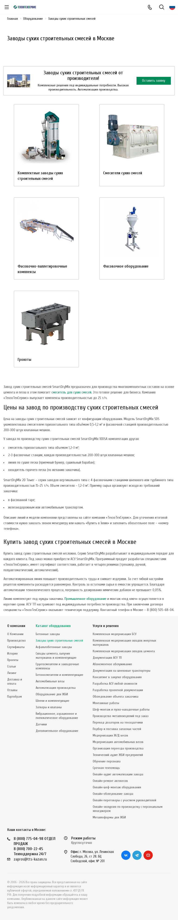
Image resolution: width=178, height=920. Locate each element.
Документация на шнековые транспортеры (121, 671)
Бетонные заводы (48, 634)
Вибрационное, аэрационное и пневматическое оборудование (57, 716)
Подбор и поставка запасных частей (117, 729)
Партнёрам (14, 697)
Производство (16, 640)
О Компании (15, 634)
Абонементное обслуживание (112, 664)
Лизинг (11, 673)
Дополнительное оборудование (57, 731)
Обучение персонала (107, 761)
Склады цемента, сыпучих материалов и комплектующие (56, 656)
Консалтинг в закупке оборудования (117, 677)
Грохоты (24, 359)
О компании (16, 626)
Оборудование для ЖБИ (52, 694)
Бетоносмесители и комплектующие (59, 675)
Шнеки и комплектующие (52, 701)
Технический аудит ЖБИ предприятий (118, 755)
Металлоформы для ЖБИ (109, 817)
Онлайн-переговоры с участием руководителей (124, 800)
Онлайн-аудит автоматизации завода (118, 774)
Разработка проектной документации (118, 690)
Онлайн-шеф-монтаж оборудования (117, 787)
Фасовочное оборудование (126, 266)
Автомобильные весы (50, 681)
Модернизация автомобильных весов (118, 742)
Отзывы (12, 690)
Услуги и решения (106, 626)
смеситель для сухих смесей (71, 392)
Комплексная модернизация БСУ (115, 634)
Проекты (12, 660)
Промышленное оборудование (85, 599)
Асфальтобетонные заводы (54, 647)
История (12, 653)
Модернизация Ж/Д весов (110, 735)
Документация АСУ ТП (107, 658)
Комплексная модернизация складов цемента (124, 651)
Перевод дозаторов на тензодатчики (118, 722)
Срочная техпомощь (106, 768)
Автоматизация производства (56, 688)
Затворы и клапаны (49, 707)
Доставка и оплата (14, 681)
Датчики (41, 724)
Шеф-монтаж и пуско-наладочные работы (121, 709)
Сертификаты (16, 647)
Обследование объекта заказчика (115, 697)
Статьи (11, 666)
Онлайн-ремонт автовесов (110, 781)
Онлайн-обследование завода (113, 794)
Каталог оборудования (53, 626)
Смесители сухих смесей (122, 173)
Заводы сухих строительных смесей (59, 640)
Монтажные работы (106, 703)
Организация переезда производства (118, 748)
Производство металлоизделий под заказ (121, 716)
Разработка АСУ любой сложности (115, 684)
